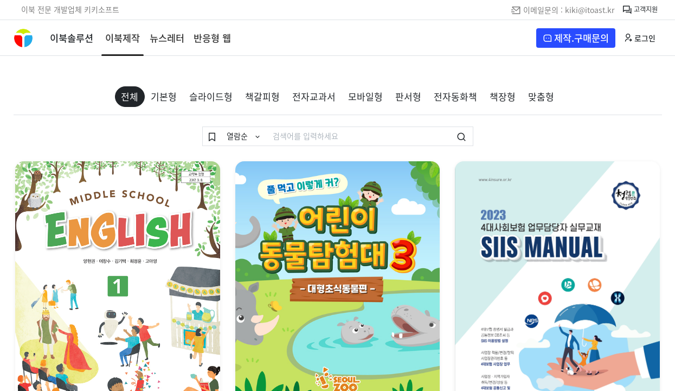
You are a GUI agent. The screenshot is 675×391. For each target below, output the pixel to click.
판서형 (408, 96)
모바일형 (365, 96)
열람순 (238, 135)
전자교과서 (314, 96)
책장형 (503, 96)
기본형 (164, 96)
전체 (129, 96)
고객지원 (640, 10)
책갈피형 (262, 96)
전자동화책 (455, 96)
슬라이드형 (211, 96)
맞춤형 (541, 96)
